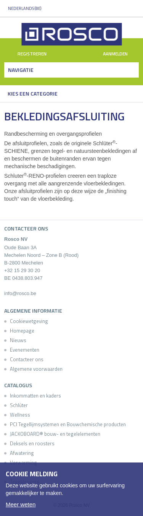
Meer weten (20, 504)
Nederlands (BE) (24, 8)
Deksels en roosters (32, 443)
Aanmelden (120, 54)
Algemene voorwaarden (36, 369)
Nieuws (18, 340)
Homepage (22, 330)
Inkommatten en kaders (35, 395)
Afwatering (22, 453)
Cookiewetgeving (29, 321)
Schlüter (19, 405)
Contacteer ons (26, 359)
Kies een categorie (33, 93)
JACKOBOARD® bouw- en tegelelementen (55, 434)
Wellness (20, 415)
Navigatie (21, 70)
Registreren (28, 54)
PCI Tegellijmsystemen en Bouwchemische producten (68, 424)
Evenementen (24, 350)
